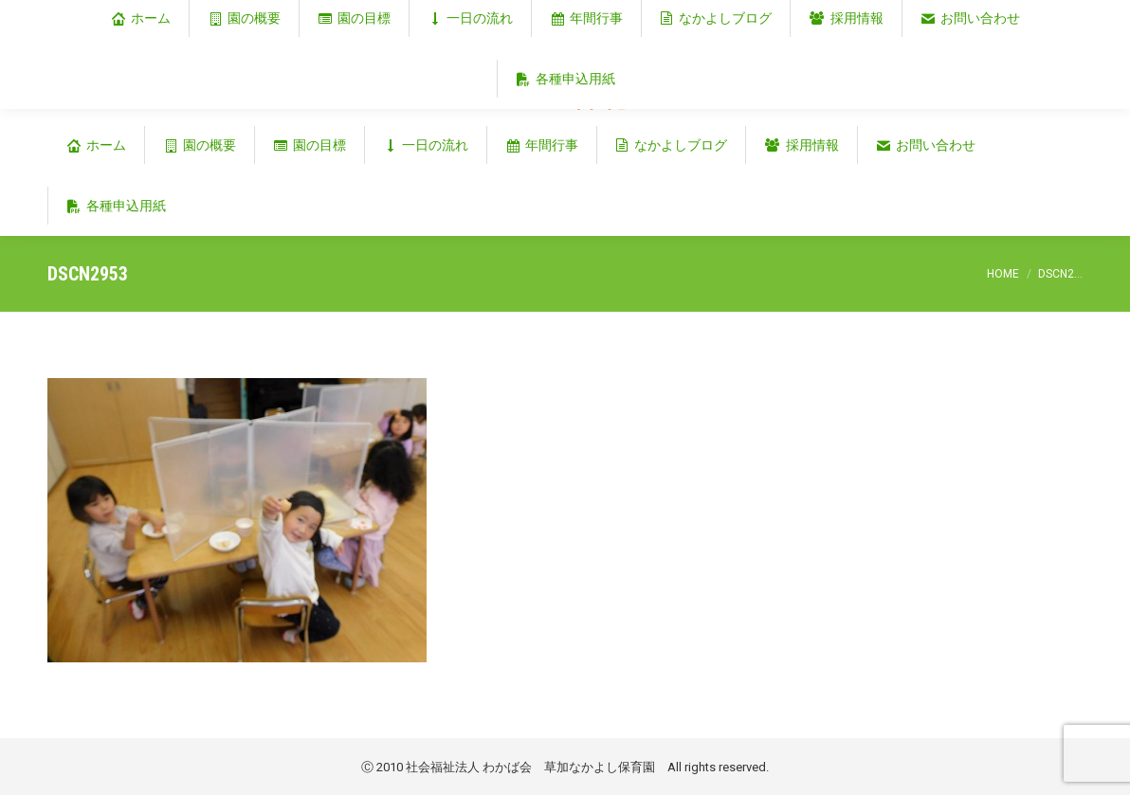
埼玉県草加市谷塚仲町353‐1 (1001, 16)
